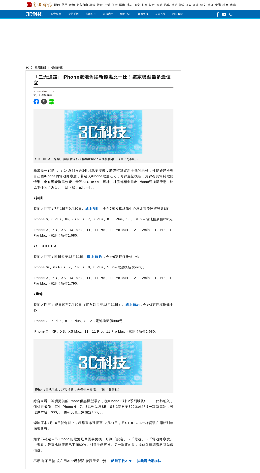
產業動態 (40, 67)
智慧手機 (73, 13)
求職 (233, 4)
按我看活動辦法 (149, 461)
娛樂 (159, 4)
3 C (188, 4)
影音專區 (56, 13)
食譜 (218, 4)
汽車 (167, 4)
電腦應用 (108, 13)
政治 (72, 4)
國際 (122, 4)
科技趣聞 (177, 13)
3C (27, 67)
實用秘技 (90, 13)
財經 (152, 4)
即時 (57, 4)
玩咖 (210, 4)
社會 (100, 4)
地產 (225, 4)
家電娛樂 (160, 13)
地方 (129, 4)
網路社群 (125, 13)
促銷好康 (57, 67)
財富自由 (82, 4)
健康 (115, 4)
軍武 (92, 4)
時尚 (174, 4)
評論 (195, 4)
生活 (107, 4)
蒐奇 (137, 4)
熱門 (64, 4)
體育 (182, 4)
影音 (144, 4)
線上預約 (92, 208)
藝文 (203, 4)
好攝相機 (143, 13)
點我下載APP (121, 461)
